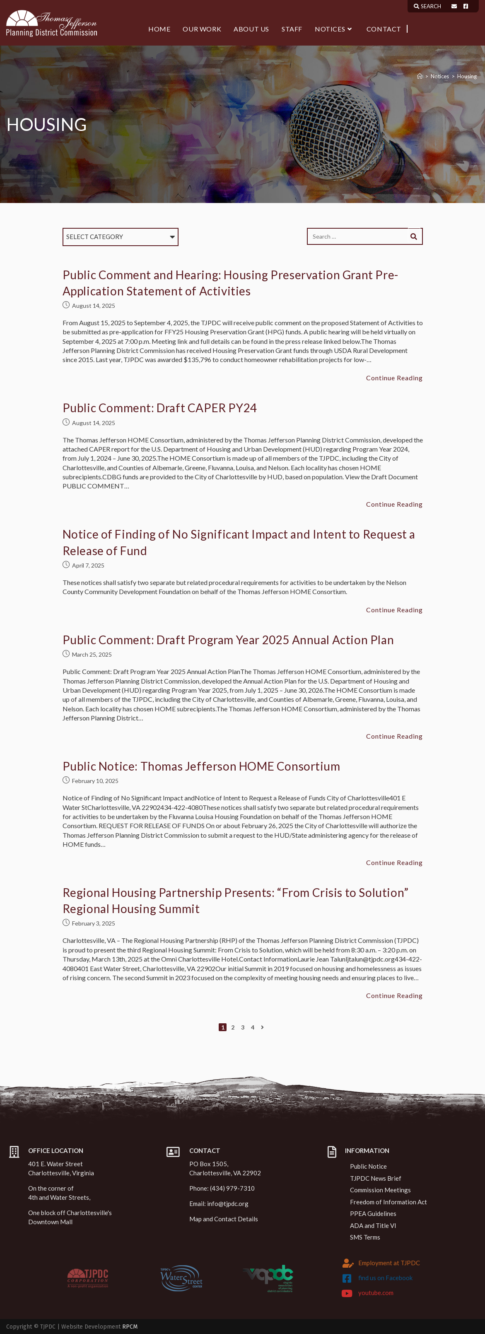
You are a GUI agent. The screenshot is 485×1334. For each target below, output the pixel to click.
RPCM (130, 1326)
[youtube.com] (347, 1293)
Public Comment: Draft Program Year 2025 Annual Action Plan (228, 640)
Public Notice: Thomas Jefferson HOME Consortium (201, 766)
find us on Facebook (385, 1277)
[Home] (419, 76)
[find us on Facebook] (347, 1278)
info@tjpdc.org (228, 1203)
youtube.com (375, 1292)
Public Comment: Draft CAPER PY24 (160, 408)
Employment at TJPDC (389, 1262)
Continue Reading (394, 378)
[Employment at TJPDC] (348, 1263)
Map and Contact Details (223, 1219)
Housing (467, 76)
